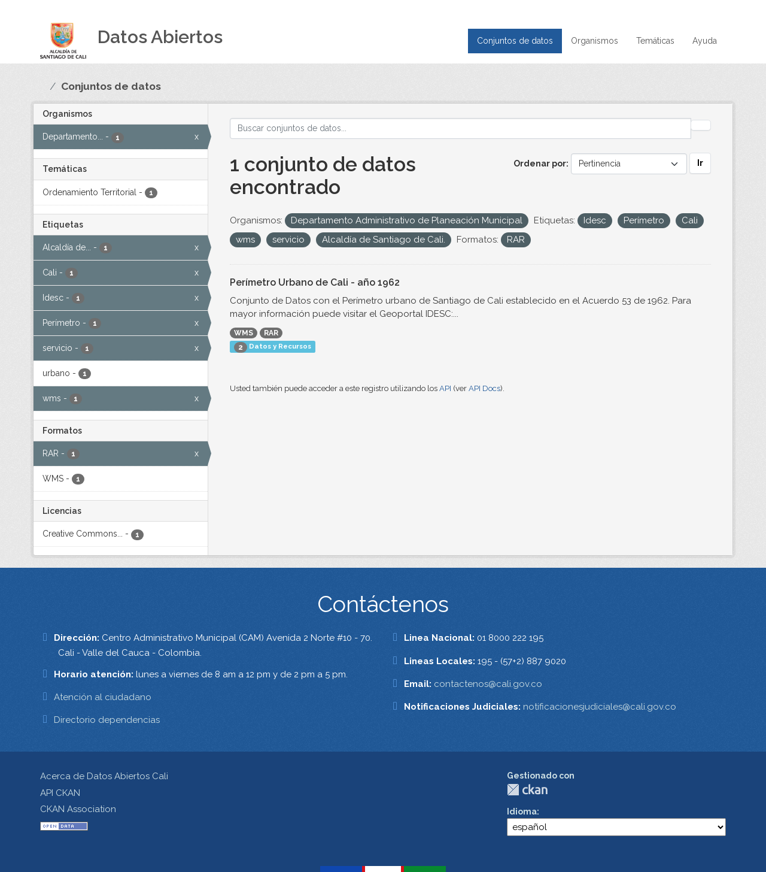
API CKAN (60, 793)
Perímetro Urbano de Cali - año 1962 (315, 282)
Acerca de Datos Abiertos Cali (104, 776)
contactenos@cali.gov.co (488, 684)
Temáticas (655, 41)
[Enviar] (701, 125)
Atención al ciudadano (102, 697)
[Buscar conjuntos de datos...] (460, 128)
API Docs (484, 388)
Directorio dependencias (107, 719)
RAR (271, 333)
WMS (243, 333)
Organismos (594, 41)
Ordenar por (539, 163)
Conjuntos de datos (515, 41)
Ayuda (704, 41)
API (445, 388)
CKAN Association (78, 809)
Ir (700, 163)
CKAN (527, 789)
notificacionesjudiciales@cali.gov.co (599, 706)
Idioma (522, 811)
